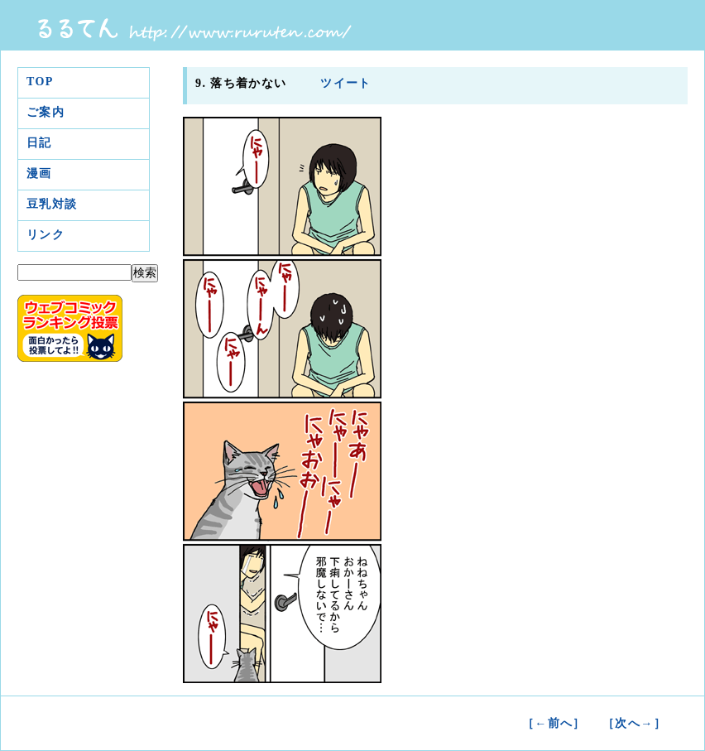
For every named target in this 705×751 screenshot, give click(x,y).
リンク (45, 235)
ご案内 (45, 112)
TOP (40, 81)
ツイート (344, 83)
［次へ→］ (634, 723)
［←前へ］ (554, 723)
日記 (39, 143)
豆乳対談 (52, 204)
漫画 (39, 173)
